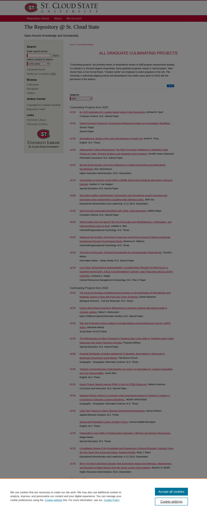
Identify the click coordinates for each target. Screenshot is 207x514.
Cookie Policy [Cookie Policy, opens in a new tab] (112, 500)
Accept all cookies (171, 491)
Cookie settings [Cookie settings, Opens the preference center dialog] (171, 501)
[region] (103, 496)
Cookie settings (53, 500)
